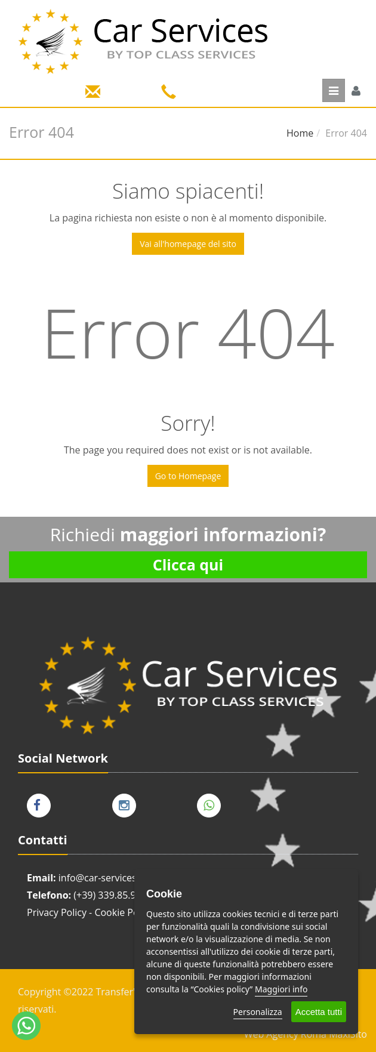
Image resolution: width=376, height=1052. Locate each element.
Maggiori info (281, 989)
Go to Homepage (188, 476)
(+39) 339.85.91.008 (116, 895)
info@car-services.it (101, 877)
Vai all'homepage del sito (188, 243)
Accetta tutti (318, 1012)
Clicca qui (188, 564)
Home (299, 133)
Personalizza (257, 1011)
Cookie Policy (123, 912)
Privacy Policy (57, 912)
